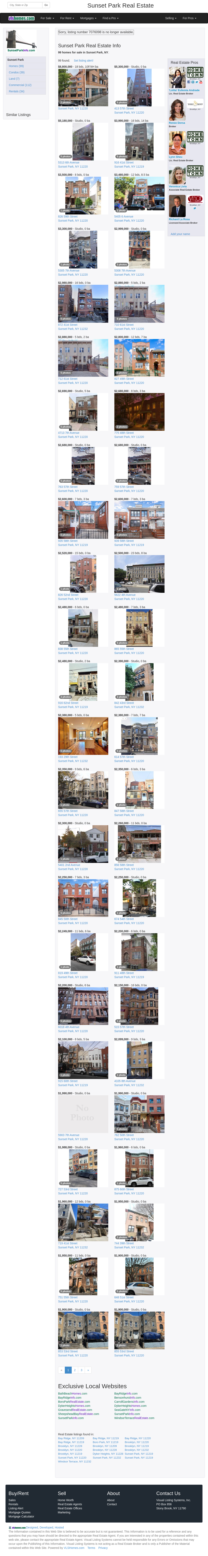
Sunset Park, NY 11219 (139, 1453)
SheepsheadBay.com (78, 1414)
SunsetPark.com (127, 1414)
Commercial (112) (19, 85)
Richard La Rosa (179, 219)
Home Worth (66, 1500)
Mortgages (88, 18)
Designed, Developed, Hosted (45, 1527)
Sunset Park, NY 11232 (107, 1457)
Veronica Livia (178, 186)
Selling (171, 18)
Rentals (13, 1504)
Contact (112, 1504)
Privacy (103, 1547)
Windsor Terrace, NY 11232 (74, 1461)
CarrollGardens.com (129, 1401)
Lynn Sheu (175, 156)
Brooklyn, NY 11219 (137, 1446)
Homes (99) (15, 66)
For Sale (47, 18)
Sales (12, 1500)
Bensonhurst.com (127, 1397)
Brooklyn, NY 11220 (137, 1442)
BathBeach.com (72, 1393)
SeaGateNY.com (127, 1409)
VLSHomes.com (74, 1547)
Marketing (64, 1512)
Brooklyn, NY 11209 (105, 1446)
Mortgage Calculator (21, 1516)
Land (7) (13, 78)
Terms (91, 1547)
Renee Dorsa (177, 122)
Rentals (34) (15, 91)
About (111, 1500)
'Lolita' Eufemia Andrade (184, 90)
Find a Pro (110, 18)
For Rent (67, 18)
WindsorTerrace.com (134, 1418)
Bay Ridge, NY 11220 (138, 1438)
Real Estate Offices (70, 1508)
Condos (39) (16, 72)
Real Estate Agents (70, 1504)
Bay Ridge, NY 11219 (106, 1438)
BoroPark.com (74, 1401)
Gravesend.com (75, 1409)
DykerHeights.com (74, 1405)
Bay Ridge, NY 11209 (71, 1438)
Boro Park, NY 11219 (105, 1442)
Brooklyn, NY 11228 (70, 1446)
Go (46, 5)
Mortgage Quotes (19, 1512)
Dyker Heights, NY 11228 (108, 1453)
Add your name (180, 234)
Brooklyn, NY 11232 (137, 1449)
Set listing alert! (83, 60)
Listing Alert (16, 1508)
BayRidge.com (126, 1393)
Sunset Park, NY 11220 (72, 1457)
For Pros (189, 18)
